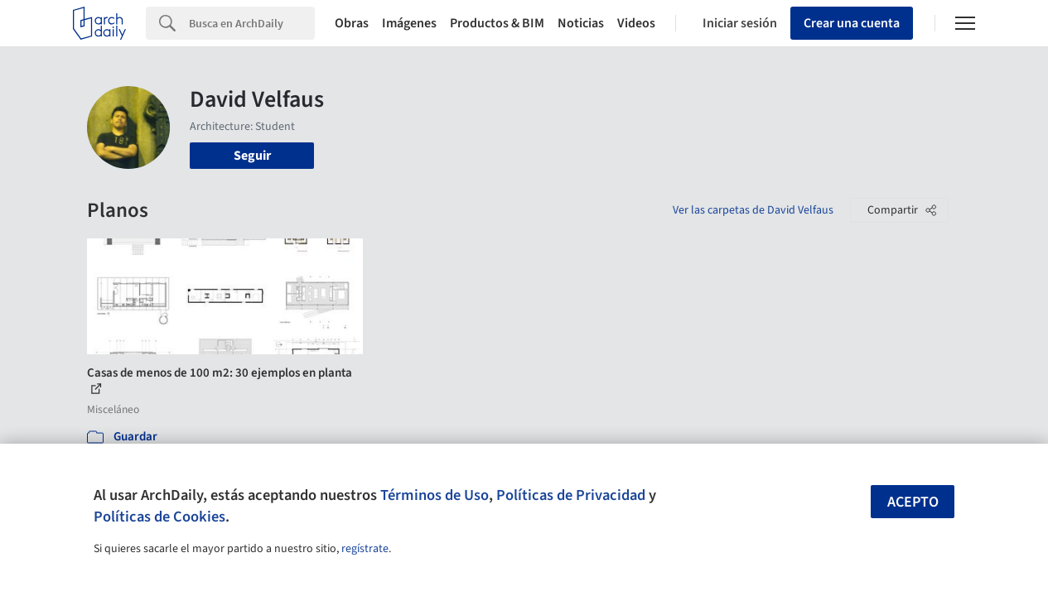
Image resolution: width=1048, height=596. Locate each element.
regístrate (365, 549)
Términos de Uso (434, 495)
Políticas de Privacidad (570, 495)
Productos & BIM (497, 23)
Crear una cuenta (852, 23)
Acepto (913, 502)
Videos (636, 23)
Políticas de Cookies (159, 516)
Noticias (581, 23)
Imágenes (409, 23)
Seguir (252, 156)
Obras (352, 23)
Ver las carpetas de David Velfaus (753, 210)
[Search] (252, 23)
